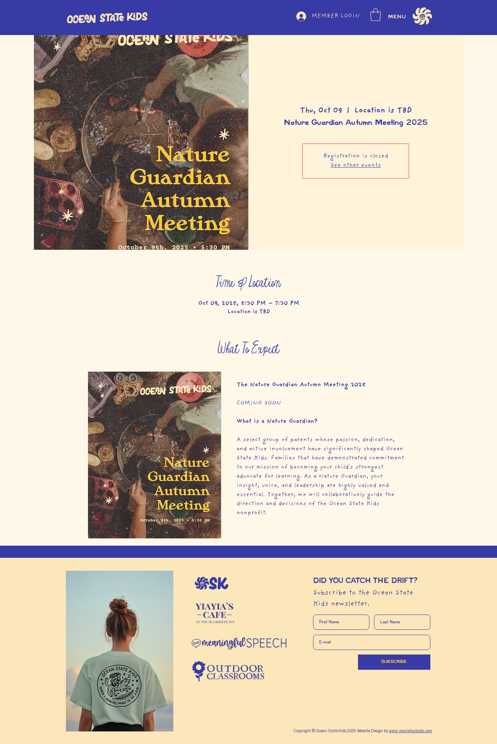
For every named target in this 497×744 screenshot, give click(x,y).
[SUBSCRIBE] (394, 662)
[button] (375, 14)
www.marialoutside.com (410, 731)
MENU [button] (397, 16)
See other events (356, 165)
